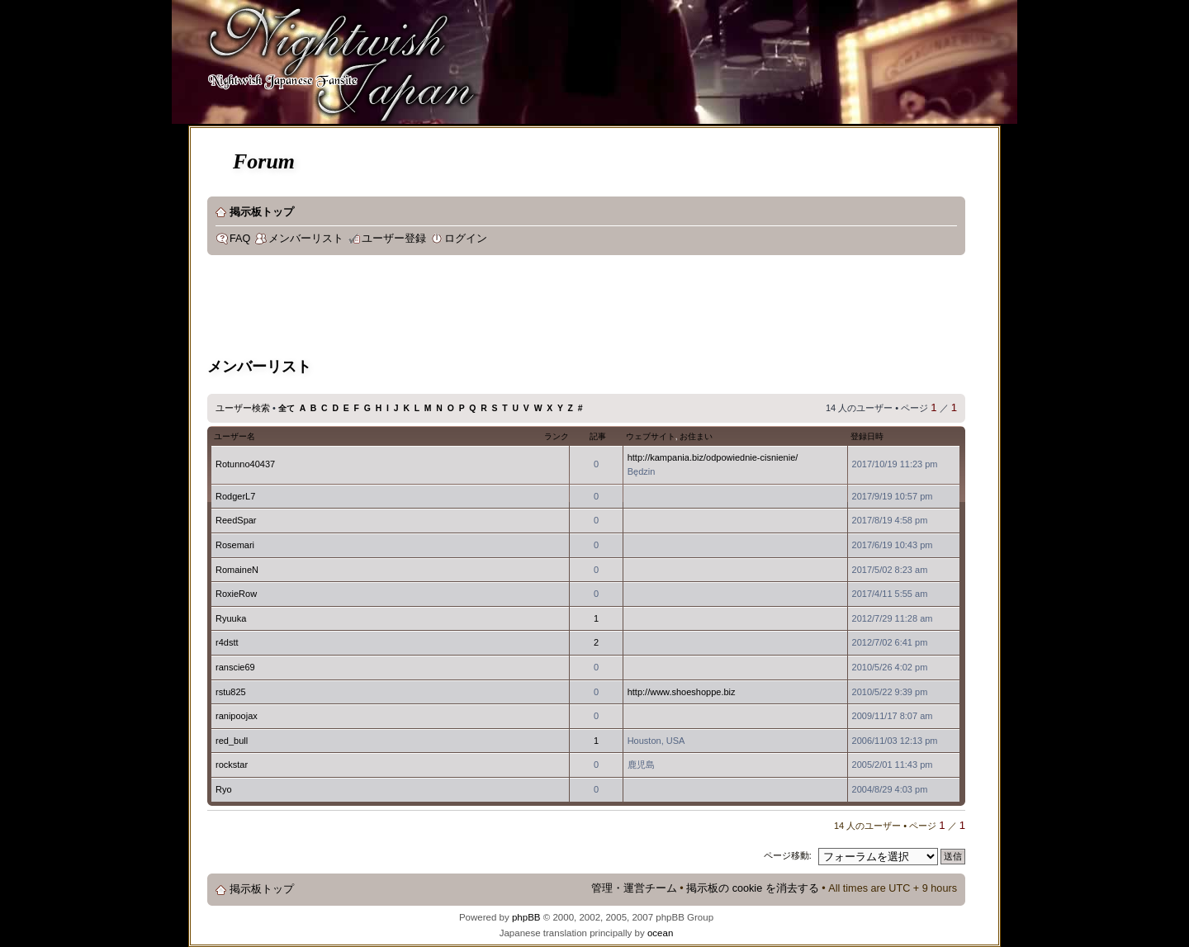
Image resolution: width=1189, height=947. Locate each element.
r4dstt (227, 642)
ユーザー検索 (243, 408)
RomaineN (237, 570)
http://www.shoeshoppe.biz (682, 692)
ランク (556, 436)
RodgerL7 (235, 496)
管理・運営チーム (634, 888)
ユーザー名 (234, 436)
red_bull (232, 741)
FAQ (240, 238)
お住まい (696, 436)
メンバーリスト (305, 238)
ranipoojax (237, 716)
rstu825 (231, 692)
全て (286, 408)
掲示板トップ (262, 212)
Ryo (224, 789)
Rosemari (235, 545)
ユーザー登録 (394, 238)
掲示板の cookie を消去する (752, 888)
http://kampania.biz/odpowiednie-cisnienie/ (713, 457)
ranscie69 (235, 667)
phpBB (526, 917)
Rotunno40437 (245, 464)
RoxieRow (236, 594)
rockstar (232, 764)
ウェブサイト (650, 436)
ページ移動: (788, 855)
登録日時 (866, 436)
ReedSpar (236, 520)
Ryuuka (231, 618)
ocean (660, 933)
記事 (598, 436)
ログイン (465, 238)
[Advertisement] (507, 309)
